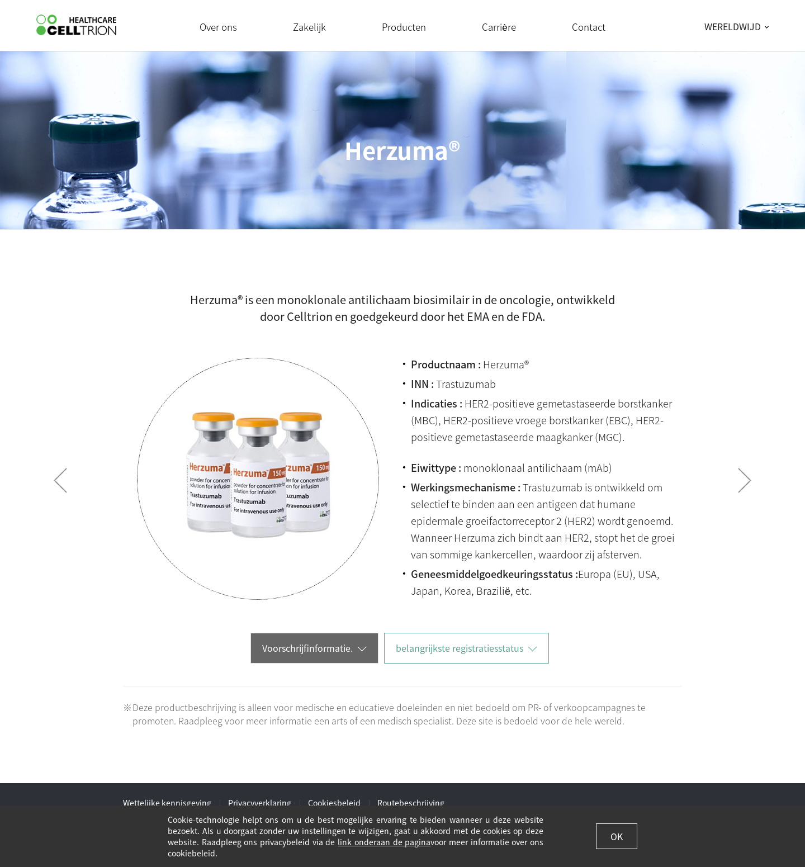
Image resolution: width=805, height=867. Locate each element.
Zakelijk (309, 27)
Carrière (498, 27)
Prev (60, 480)
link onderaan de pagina (384, 841)
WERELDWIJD (732, 26)
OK (616, 836)
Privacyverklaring (259, 802)
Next (744, 480)
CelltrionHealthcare (76, 25)
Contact (588, 27)
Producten (404, 27)
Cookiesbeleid (334, 802)
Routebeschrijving (410, 802)
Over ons (218, 27)
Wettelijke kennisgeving (167, 802)
